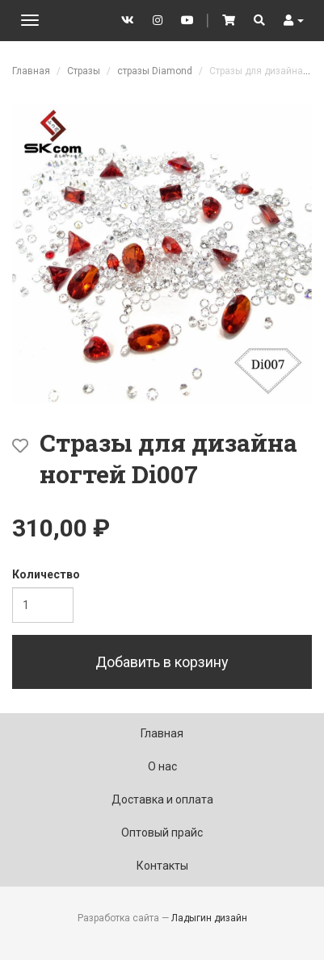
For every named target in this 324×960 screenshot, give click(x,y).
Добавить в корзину (162, 661)
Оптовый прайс (162, 832)
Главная (31, 71)
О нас (162, 766)
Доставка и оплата (162, 799)
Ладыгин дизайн (209, 918)
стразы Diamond (154, 71)
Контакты (162, 865)
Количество (46, 574)
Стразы (83, 71)
